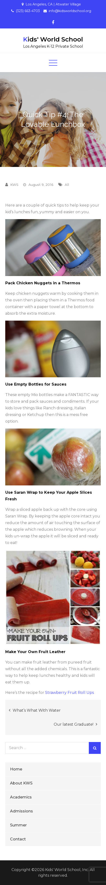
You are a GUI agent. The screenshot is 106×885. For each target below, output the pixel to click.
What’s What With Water (37, 710)
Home (16, 769)
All (67, 185)
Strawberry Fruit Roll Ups (69, 692)
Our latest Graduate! (73, 724)
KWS (14, 185)
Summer (18, 825)
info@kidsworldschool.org (70, 11)
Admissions (21, 811)
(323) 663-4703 (28, 11)
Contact (18, 839)
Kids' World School (53, 39)
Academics (21, 797)
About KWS (21, 783)
